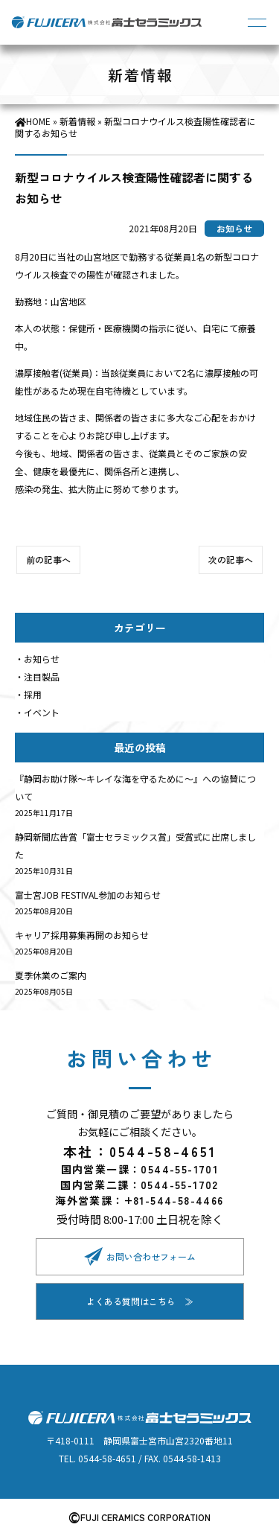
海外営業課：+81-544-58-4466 (139, 1200)
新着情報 (77, 121)
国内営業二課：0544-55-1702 (139, 1184)
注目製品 (42, 676)
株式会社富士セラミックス (108, 22)
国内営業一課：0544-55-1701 (140, 1168)
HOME (38, 121)
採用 (33, 694)
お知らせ (42, 658)
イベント (42, 712)
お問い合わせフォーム (151, 1256)
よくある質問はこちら (131, 1301)
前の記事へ (48, 559)
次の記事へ (230, 559)
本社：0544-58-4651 (140, 1151)
